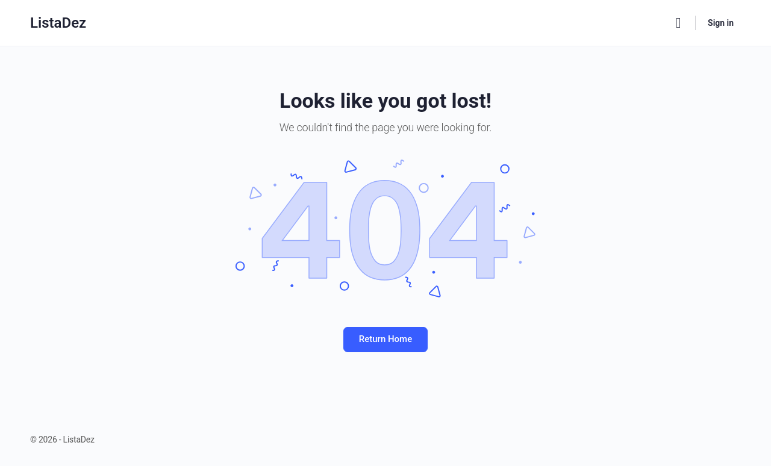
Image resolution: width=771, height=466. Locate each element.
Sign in (721, 23)
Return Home (385, 339)
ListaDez (58, 22)
